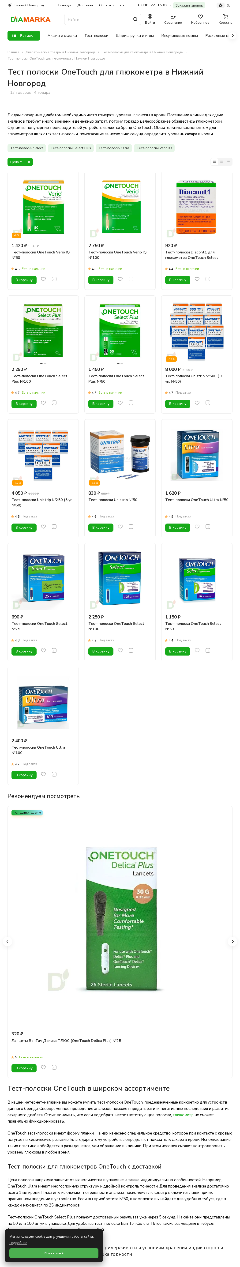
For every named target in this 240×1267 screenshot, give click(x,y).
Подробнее (18, 1243)
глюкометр (183, 1115)
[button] (7, 941)
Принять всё (53, 1253)
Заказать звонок (189, 5)
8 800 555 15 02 (153, 5)
